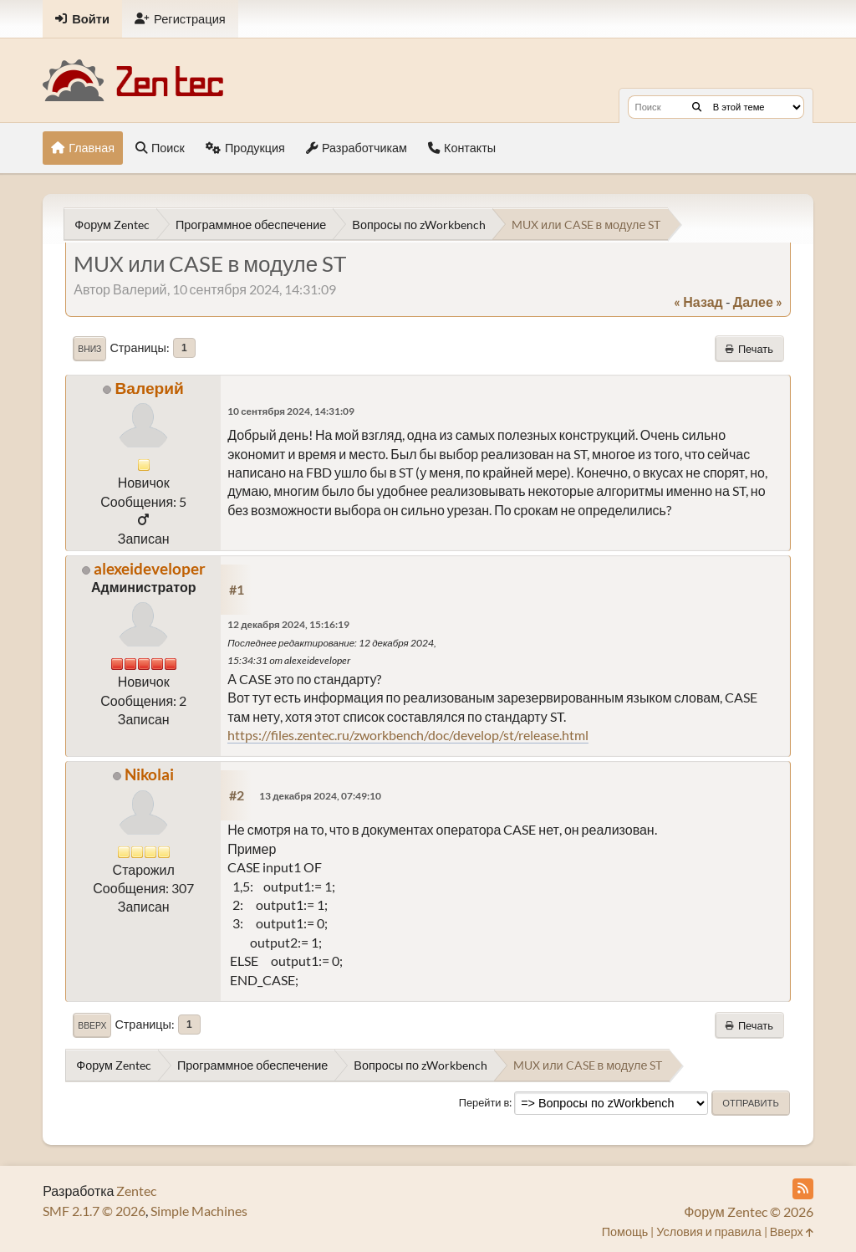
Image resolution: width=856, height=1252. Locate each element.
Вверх (92, 1025)
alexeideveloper (150, 568)
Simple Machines (198, 1211)
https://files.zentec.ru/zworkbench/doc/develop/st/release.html (407, 735)
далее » (757, 301)
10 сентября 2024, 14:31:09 (290, 411)
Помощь (625, 1231)
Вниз (89, 349)
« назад (698, 301)
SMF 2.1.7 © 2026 (94, 1211)
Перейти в (484, 1102)
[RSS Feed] (802, 1188)
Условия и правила (708, 1231)
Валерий (149, 387)
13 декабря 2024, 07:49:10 (320, 795)
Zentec (136, 1190)
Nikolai (149, 774)
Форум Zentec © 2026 (748, 1211)
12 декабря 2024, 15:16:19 (288, 624)
